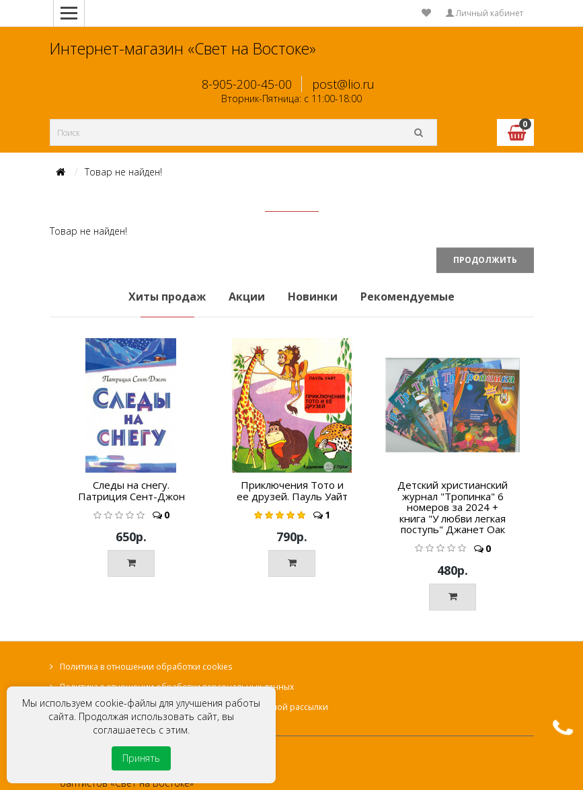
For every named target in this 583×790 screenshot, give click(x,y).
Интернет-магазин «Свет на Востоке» (183, 48)
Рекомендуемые (407, 296)
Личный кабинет (484, 13)
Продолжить (485, 260)
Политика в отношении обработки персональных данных (177, 687)
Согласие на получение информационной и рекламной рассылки (194, 707)
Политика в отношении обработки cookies (146, 667)
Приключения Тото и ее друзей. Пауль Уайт (292, 490)
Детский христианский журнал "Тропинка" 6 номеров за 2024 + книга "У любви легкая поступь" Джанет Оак (452, 507)
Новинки (313, 296)
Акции (247, 296)
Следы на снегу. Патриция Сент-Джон (131, 490)
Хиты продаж (167, 296)
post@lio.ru (343, 84)
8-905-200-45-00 (247, 84)
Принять (141, 758)
